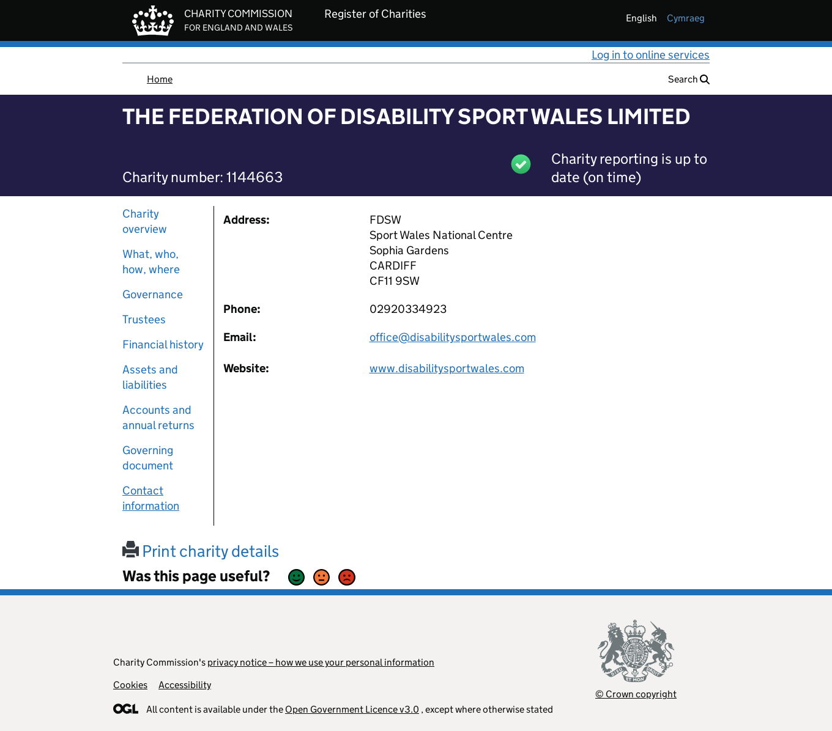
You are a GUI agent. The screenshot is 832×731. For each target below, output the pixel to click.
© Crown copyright (636, 694)
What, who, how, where (151, 261)
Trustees (144, 319)
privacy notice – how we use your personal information (320, 662)
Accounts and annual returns (158, 417)
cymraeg (686, 18)
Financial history (163, 344)
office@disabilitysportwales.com (453, 337)
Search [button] (689, 79)
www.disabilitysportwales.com (447, 368)
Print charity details (200, 551)
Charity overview (144, 221)
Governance (152, 294)
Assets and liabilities (150, 377)
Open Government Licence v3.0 (352, 709)
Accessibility (184, 685)
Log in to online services (651, 55)
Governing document (147, 457)
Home (160, 79)
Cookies (130, 685)
